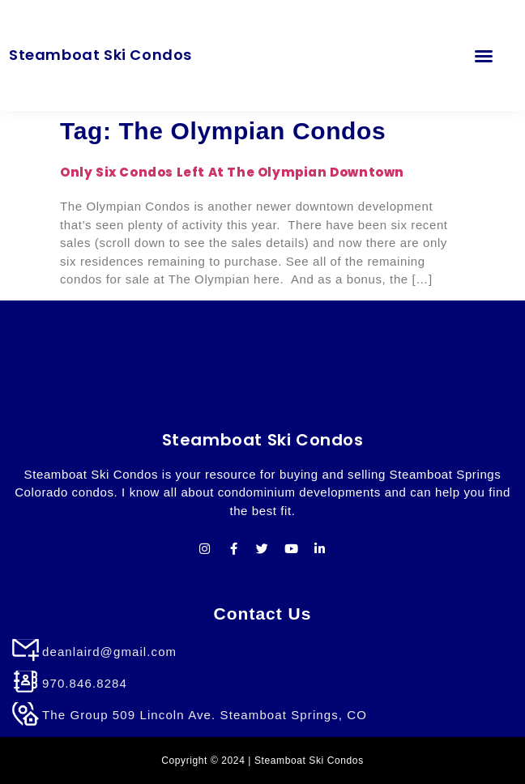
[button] (484, 55)
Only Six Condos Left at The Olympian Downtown (232, 172)
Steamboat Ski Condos (100, 55)
